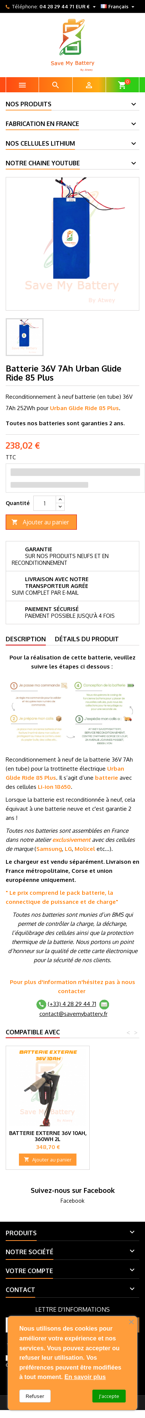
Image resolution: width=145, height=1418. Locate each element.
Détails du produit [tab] (87, 639)
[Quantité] (44, 503)
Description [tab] (26, 639)
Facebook (72, 1200)
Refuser (35, 1396)
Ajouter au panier (40, 522)
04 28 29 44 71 (56, 6)
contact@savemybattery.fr (73, 1013)
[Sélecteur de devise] (87, 6)
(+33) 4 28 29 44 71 (72, 1004)
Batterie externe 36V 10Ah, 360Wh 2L (47, 1136)
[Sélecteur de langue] (118, 6)
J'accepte (109, 1396)
